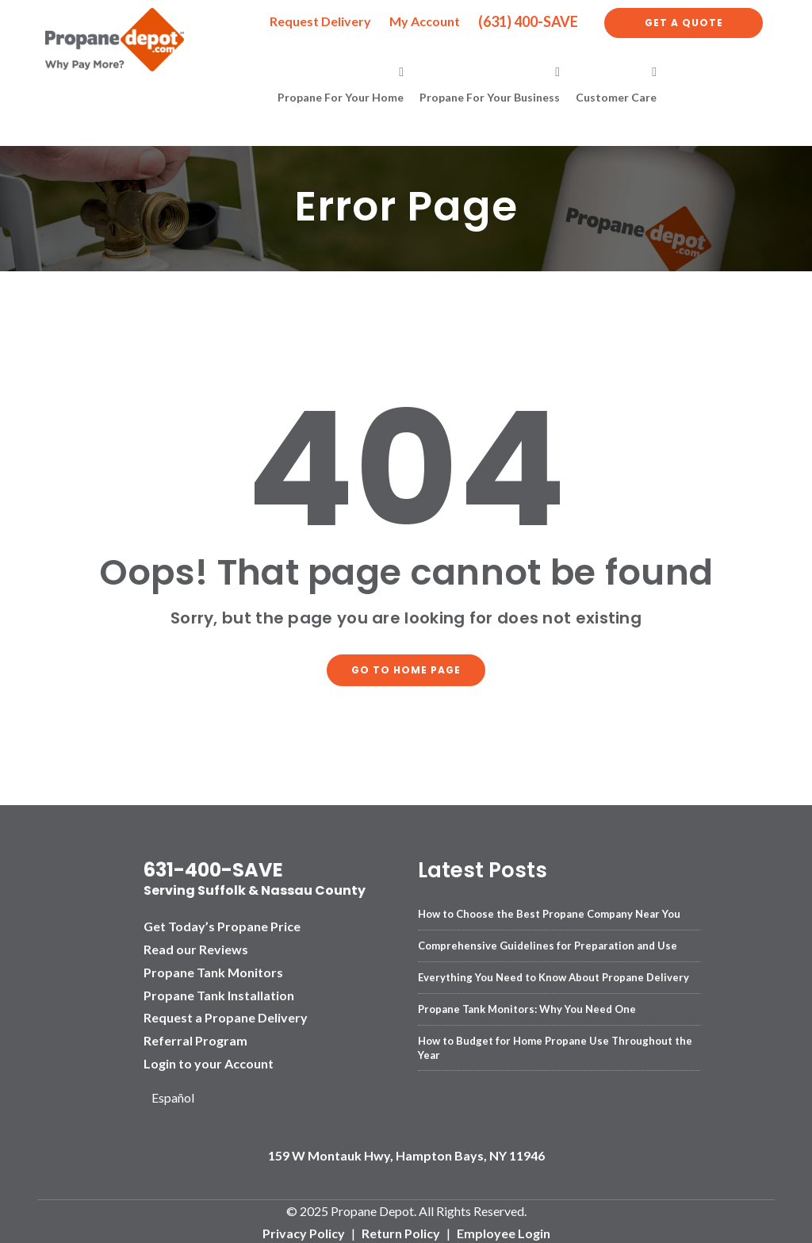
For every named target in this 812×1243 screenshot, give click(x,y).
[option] (179, 1095)
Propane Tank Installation (219, 991)
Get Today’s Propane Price (222, 923)
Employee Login (503, 1230)
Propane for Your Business (489, 97)
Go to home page (406, 668)
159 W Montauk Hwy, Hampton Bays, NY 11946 (406, 1152)
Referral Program (195, 1037)
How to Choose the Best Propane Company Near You (549, 910)
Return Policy (401, 1230)
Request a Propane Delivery (226, 1014)
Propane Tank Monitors (213, 968)
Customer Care (616, 97)
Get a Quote (684, 22)
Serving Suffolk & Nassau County (255, 888)
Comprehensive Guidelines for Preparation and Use (547, 942)
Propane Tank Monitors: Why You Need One (527, 1005)
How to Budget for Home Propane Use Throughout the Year (555, 1044)
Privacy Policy (303, 1230)
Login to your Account (209, 1060)
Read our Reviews (196, 945)
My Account (424, 21)
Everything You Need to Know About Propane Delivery (553, 974)
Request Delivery (320, 21)
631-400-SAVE (213, 867)
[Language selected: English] (179, 1095)
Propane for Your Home (341, 97)
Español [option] (172, 1094)
